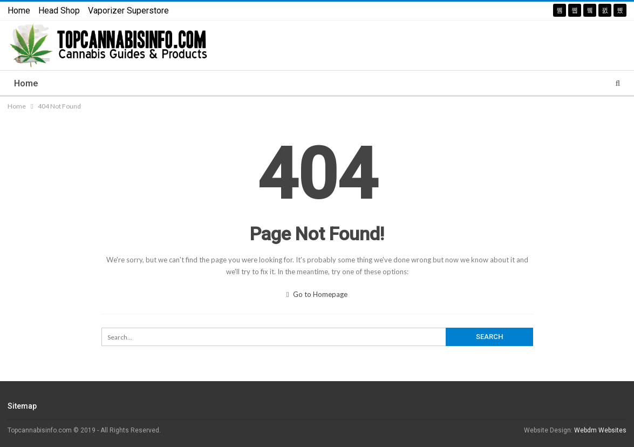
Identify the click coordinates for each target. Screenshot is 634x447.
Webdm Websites (600, 430)
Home (19, 10)
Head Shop (59, 10)
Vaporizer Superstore (128, 10)
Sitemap (22, 406)
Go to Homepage (317, 294)
